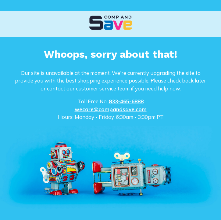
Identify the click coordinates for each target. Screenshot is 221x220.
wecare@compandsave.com (111, 109)
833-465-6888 (126, 101)
